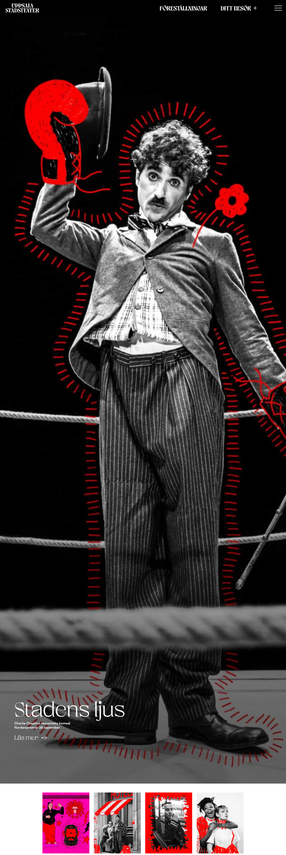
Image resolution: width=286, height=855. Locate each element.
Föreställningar (183, 8)
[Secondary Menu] (278, 8)
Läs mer (26, 737)
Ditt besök (236, 8)
